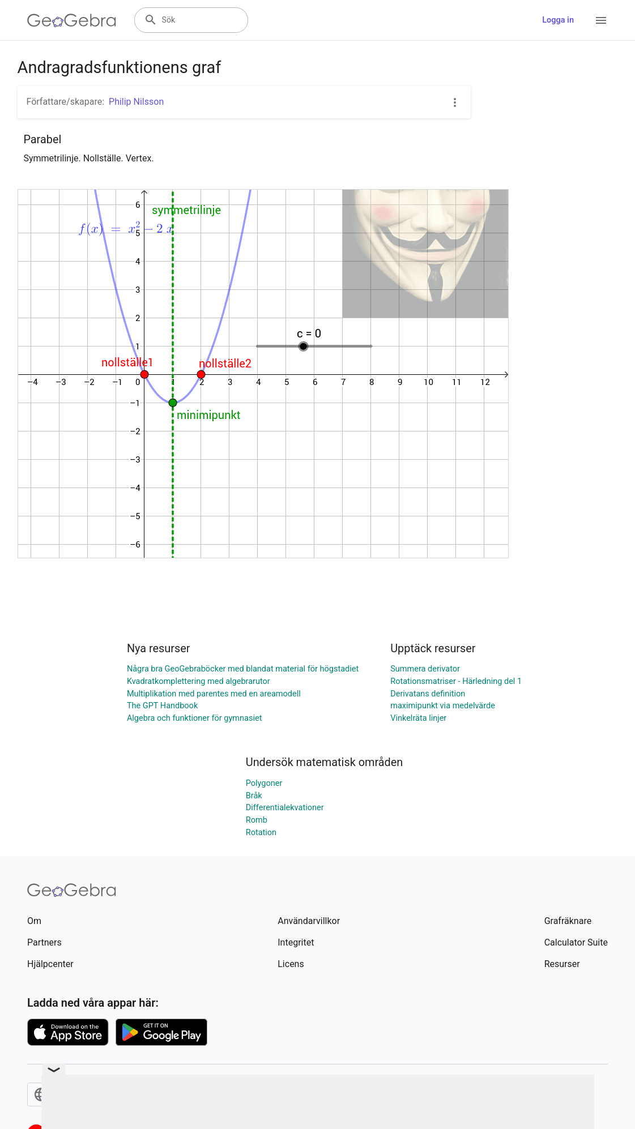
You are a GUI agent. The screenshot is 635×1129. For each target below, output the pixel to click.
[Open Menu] (601, 20)
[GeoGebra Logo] (71, 20)
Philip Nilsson (136, 101)
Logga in (558, 20)
